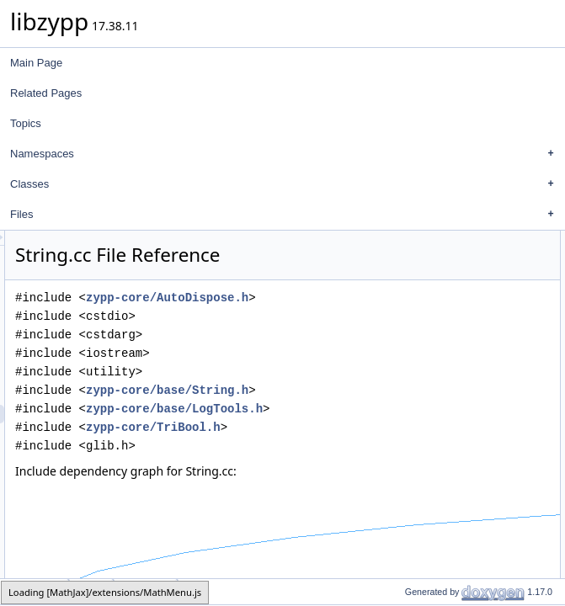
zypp (472, 258)
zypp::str (481, 277)
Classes (286, 184)
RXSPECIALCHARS (508, 314)
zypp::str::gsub (512, 518)
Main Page (36, 62)
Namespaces (286, 154)
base (92, 591)
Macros (465, 295)
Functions (471, 332)
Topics (25, 123)
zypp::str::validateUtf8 (510, 388)
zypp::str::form (494, 351)
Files (286, 214)
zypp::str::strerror (500, 369)
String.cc (146, 591)
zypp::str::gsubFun (520, 555)
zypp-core (35, 591)
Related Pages (46, 93)
